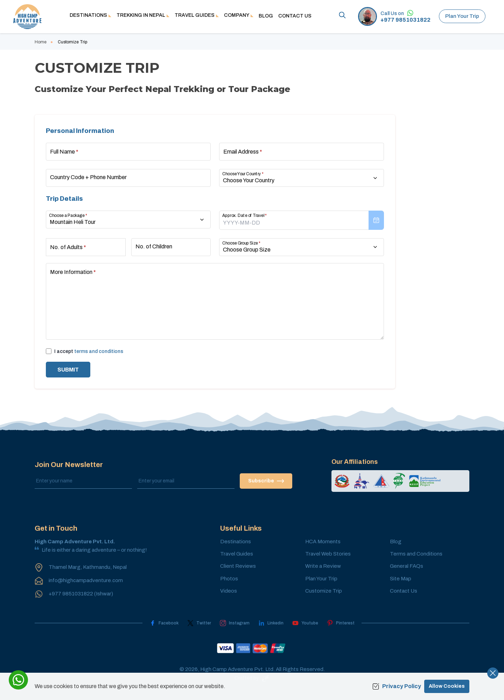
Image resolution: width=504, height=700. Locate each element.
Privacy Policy (396, 686)
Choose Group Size (241, 243)
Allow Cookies (447, 686)
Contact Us (295, 16)
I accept (88, 351)
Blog (266, 16)
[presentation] (301, 220)
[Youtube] (305, 623)
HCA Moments (323, 541)
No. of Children (153, 246)
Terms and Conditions (416, 554)
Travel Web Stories (328, 554)
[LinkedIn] (271, 623)
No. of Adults (68, 247)
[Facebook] (163, 623)
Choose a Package (68, 215)
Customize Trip (323, 591)
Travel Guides (236, 554)
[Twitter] (199, 623)
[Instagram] (235, 623)
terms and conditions (98, 351)
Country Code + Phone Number (88, 177)
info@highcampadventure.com (86, 580)
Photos (229, 578)
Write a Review (323, 566)
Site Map (400, 578)
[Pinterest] (341, 623)
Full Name (64, 152)
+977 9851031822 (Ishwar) (81, 593)
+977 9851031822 (405, 20)
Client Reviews (238, 566)
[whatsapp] (18, 680)
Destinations (235, 541)
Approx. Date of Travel (244, 215)
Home (41, 42)
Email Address (242, 152)
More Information (73, 272)
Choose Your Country (243, 174)
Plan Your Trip (462, 16)
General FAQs (406, 566)
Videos (228, 591)
